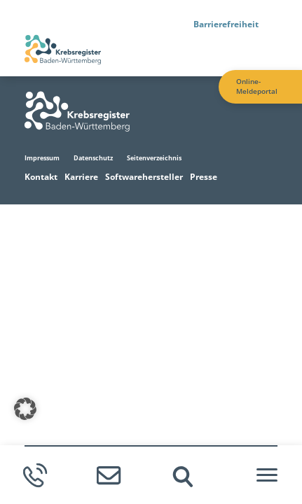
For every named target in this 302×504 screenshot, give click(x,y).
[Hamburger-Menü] (266, 475)
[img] (182, 476)
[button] (25, 409)
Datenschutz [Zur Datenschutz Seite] (93, 157)
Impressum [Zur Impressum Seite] (42, 157)
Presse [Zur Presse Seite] (203, 177)
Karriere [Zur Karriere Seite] (81, 177)
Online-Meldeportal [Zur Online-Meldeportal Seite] (256, 86)
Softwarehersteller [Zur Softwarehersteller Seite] (144, 177)
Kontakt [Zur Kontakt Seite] (41, 177)
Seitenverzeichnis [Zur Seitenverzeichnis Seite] (154, 157)
